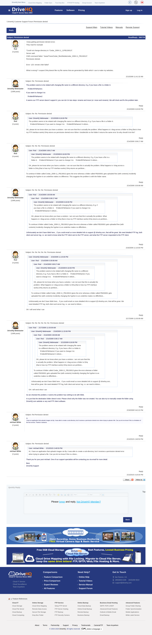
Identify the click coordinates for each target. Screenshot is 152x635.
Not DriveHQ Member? (89, 501)
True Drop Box (59, 3)
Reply (11, 30)
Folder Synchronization (134, 609)
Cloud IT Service (19, 582)
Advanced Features (133, 603)
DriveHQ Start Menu (18, 2)
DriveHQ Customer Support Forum (20, 22)
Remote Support (133, 27)
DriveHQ (62, 629)
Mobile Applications (132, 612)
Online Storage (37, 603)
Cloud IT (15, 603)
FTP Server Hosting (61, 609)
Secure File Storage (39, 612)
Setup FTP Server (61, 606)
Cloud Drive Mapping (35, 3)
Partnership (55, 625)
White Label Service (133, 615)
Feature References (20, 599)
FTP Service (59, 603)
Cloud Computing (18, 615)
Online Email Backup (85, 609)
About (37, 625)
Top (143, 492)
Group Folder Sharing (133, 606)
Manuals (119, 27)
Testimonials (85, 625)
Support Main (91, 27)
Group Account (87, 3)
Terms (45, 625)
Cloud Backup (17, 612)
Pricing (81, 10)
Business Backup (83, 615)
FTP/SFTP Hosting (73, 3)
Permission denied (41, 22)
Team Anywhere (100, 3)
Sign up (129, 10)
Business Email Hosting (109, 603)
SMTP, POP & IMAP (107, 606)
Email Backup (104, 615)
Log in (139, 10)
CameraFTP (98, 625)
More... (86, 124)
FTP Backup (59, 612)
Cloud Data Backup (84, 606)
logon (62, 501)
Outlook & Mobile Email (108, 612)
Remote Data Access (39, 609)
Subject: (10, 37)
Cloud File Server (18, 609)
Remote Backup (83, 612)
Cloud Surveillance (20, 584)
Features (59, 10)
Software (70, 10)
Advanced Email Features (109, 609)
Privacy (75, 625)
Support (66, 625)
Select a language (91, 629)
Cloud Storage (17, 606)
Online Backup (83, 603)
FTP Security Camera (62, 615)
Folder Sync (48, 3)
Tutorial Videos (106, 27)
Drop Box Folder (37, 615)
